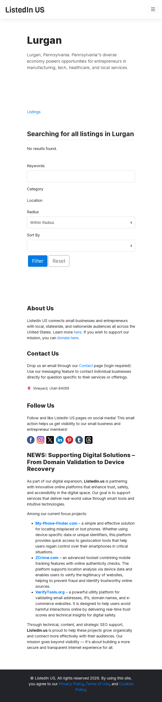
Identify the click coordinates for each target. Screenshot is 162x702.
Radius (33, 212)
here (77, 332)
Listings (33, 112)
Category (35, 189)
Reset (59, 261)
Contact (86, 365)
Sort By (33, 235)
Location (34, 200)
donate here (67, 338)
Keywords (36, 166)
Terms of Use (97, 684)
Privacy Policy (71, 684)
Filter (37, 261)
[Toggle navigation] (153, 9)
